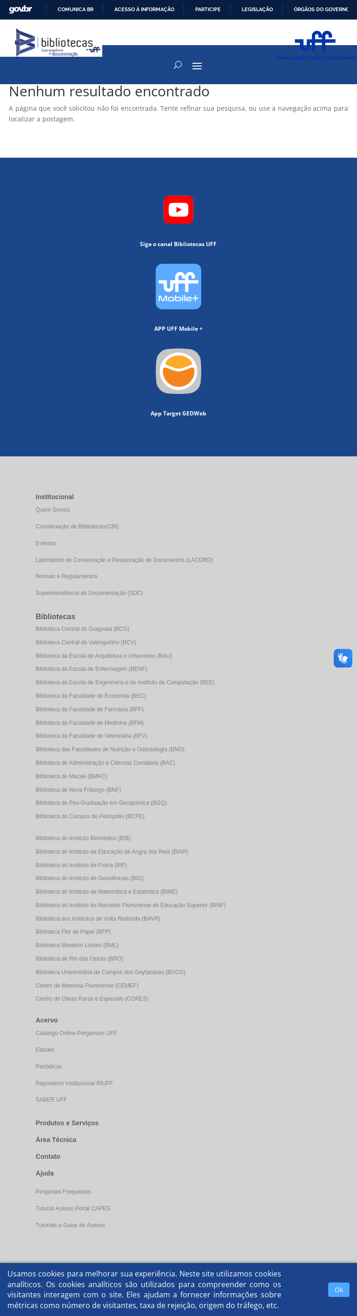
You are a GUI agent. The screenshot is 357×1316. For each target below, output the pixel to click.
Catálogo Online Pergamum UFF (76, 1033)
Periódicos (49, 1066)
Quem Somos (53, 510)
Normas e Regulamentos (67, 576)
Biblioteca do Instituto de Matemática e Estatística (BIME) (107, 891)
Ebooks (45, 1050)
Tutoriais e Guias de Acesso (70, 1225)
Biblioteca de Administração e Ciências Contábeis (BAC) (105, 763)
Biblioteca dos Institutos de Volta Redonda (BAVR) (98, 918)
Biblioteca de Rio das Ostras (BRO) (80, 958)
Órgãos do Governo (322, 9)
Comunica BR (75, 9)
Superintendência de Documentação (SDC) (89, 593)
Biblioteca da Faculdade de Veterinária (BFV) (91, 736)
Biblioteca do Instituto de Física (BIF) (81, 865)
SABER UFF (51, 1099)
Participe (208, 9)
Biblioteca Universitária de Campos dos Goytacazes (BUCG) (110, 972)
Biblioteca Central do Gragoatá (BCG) (82, 629)
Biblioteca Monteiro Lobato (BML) (77, 945)
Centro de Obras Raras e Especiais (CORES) (92, 998)
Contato (48, 1156)
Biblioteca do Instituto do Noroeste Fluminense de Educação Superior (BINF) (131, 905)
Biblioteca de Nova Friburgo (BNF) (78, 790)
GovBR (20, 9)
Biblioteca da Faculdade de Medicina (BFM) (90, 723)
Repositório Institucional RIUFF (74, 1083)
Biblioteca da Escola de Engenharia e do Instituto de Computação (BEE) (125, 682)
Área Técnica (56, 1139)
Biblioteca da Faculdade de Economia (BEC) (91, 696)
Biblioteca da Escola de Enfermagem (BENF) (91, 669)
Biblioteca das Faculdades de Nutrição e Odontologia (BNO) (110, 749)
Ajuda (45, 1173)
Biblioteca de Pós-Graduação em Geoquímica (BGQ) (101, 803)
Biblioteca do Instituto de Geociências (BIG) (90, 878)
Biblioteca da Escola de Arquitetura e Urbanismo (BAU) (104, 656)
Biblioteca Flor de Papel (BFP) (73, 932)
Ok (339, 1289)
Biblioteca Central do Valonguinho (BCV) (86, 642)
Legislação (257, 9)
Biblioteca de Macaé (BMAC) (71, 776)
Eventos (46, 543)
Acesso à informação (144, 9)
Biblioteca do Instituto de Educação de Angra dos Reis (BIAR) (112, 851)
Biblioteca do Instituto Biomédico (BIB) (83, 838)
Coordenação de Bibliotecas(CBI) (77, 526)
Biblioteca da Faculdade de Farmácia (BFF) (90, 709)
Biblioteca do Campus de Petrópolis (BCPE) (90, 816)
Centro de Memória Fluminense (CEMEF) (87, 985)
